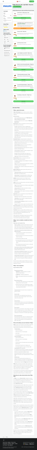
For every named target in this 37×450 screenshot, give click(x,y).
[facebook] (4, 440)
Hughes (8, 41)
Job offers (9, 443)
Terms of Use (13, 442)
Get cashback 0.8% (17, 6)
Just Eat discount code (6, 52)
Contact (16, 443)
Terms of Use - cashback (7, 442)
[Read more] (32, 57)
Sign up (31, 1)
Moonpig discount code (6, 55)
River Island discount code (7, 50)
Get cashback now (23, 28)
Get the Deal (23, 37)
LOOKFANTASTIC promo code (7, 48)
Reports (13, 443)
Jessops (5, 41)
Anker (4, 39)
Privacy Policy (5, 443)
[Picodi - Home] (18, 1)
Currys (7, 39)
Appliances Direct (6, 37)
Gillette (5, 35)
